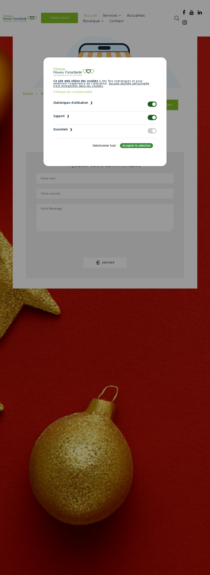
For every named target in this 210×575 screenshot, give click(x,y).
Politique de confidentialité (72, 92)
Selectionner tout (104, 145)
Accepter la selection (136, 145)
